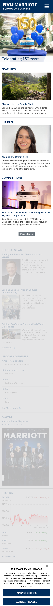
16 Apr (5, 389)
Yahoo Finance (9, 556)
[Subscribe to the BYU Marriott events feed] (20, 408)
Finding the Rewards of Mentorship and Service (22, 255)
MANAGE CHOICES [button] (26, 593)
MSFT (4, 540)
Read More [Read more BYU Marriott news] (7, 347)
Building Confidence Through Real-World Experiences (23, 325)
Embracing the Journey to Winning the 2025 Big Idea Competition (26, 214)
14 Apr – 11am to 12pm (13, 370)
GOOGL (5, 497)
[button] (47, 565)
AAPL (4, 532)
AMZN (5, 548)
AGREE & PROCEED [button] (26, 601)
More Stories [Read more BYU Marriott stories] (26, 234)
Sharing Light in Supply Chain (18, 104)
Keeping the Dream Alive (15, 157)
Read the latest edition (12, 424)
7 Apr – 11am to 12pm (12, 361)
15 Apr (5, 379)
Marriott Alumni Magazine (15, 421)
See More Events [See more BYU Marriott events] (10, 408)
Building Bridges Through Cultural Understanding (19, 291)
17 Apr (5, 398)
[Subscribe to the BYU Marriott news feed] (14, 347)
